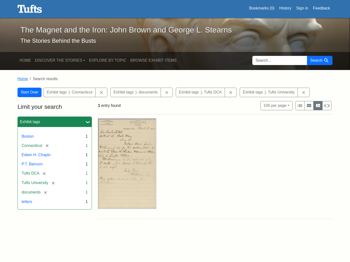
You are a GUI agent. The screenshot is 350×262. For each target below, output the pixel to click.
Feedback (321, 8)
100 (274, 105)
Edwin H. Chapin (36, 155)
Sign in (302, 8)
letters (27, 202)
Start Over (29, 92)
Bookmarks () (261, 8)
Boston (28, 136)
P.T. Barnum (32, 164)
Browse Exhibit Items (153, 60)
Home (25, 60)
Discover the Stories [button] (58, 60)
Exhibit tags (30, 122)
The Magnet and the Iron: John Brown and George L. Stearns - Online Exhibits (30, 9)
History (285, 8)
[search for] (279, 60)
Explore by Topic (107, 60)
